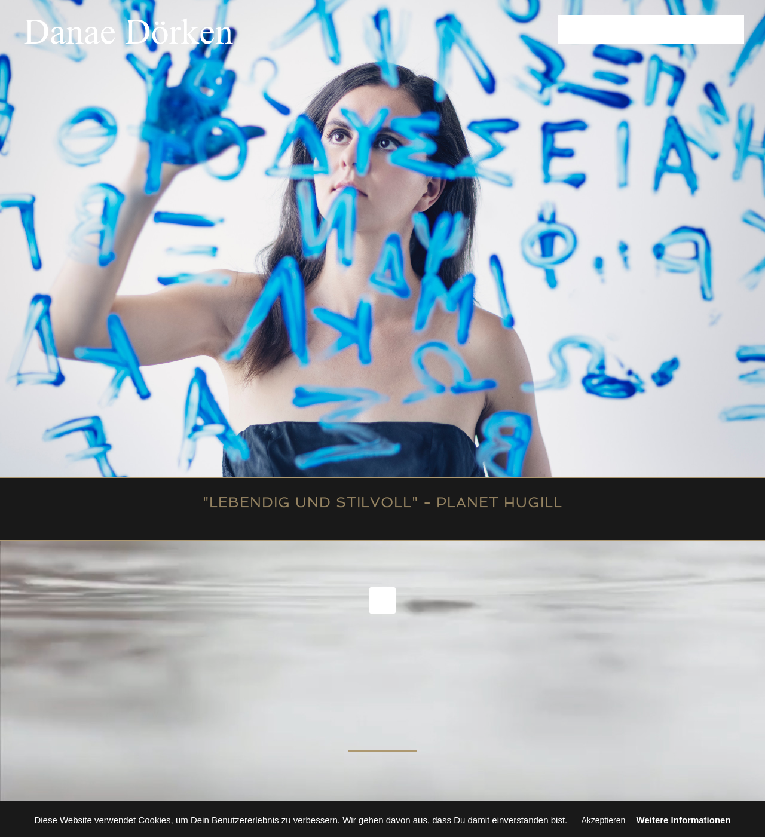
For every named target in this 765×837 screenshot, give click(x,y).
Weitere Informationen (684, 820)
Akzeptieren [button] (603, 820)
